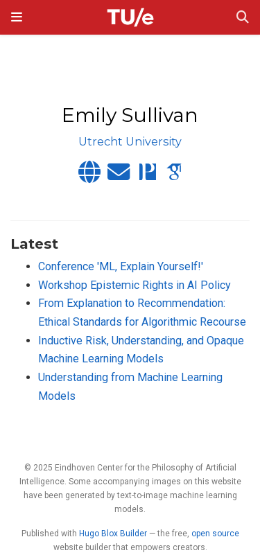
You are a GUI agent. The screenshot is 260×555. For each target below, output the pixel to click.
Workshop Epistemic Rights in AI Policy (134, 285)
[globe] (89, 176)
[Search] (242, 18)
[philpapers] (148, 176)
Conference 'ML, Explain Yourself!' (120, 266)
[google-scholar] (174, 176)
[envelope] (118, 176)
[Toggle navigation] (16, 17)
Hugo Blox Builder (113, 533)
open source (215, 533)
